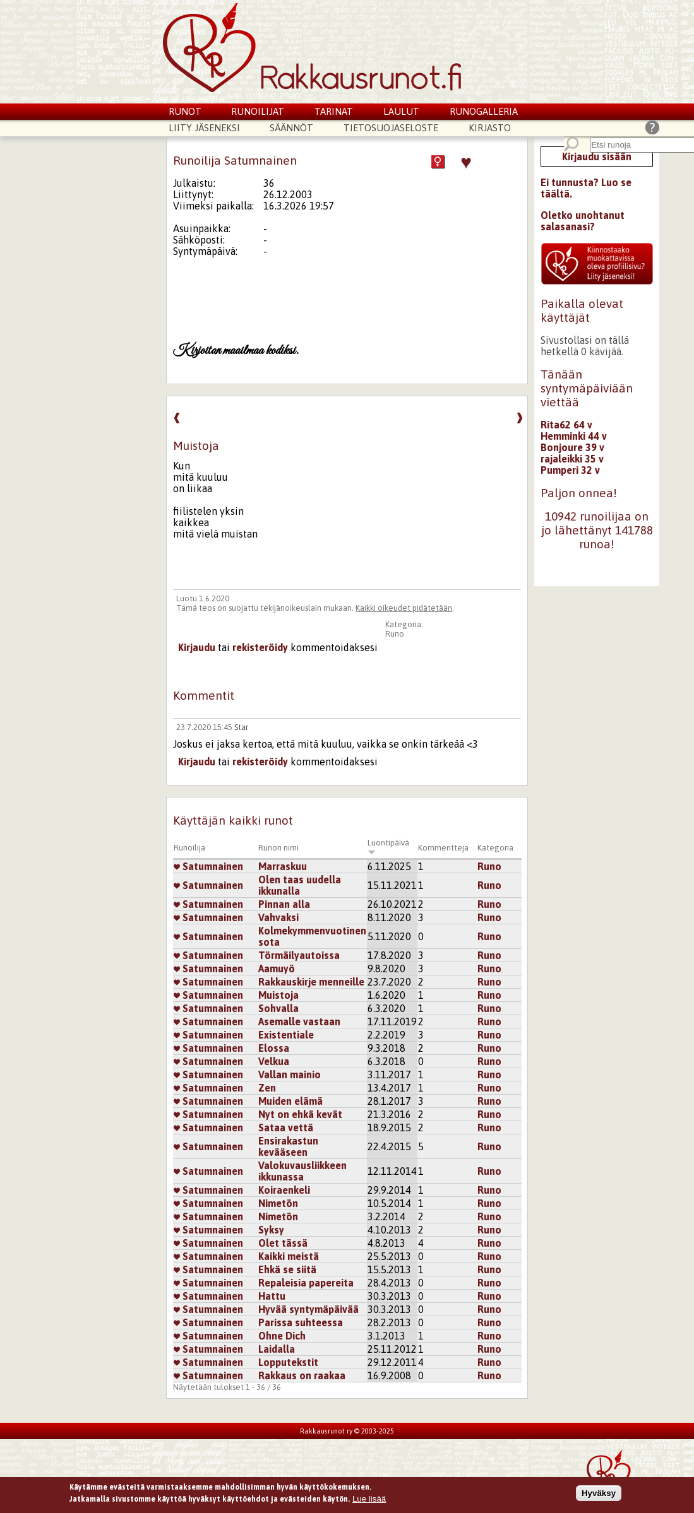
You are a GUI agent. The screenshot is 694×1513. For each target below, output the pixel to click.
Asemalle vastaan (299, 1021)
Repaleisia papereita (306, 1282)
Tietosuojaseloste (391, 127)
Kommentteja (443, 847)
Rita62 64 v (566, 424)
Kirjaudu (196, 647)
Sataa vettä (285, 1127)
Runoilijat (257, 111)
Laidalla (276, 1349)
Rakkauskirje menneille (311, 981)
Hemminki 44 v (574, 436)
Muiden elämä (290, 1101)
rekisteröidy (260, 647)
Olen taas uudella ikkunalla (299, 885)
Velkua (273, 1061)
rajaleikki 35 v (572, 458)
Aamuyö (276, 968)
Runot (185, 111)
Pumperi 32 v (570, 470)
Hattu (271, 1296)
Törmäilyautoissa (299, 955)
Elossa (273, 1048)
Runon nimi (278, 847)
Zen (267, 1087)
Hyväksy (599, 1497)
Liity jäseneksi (204, 127)
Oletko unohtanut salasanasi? (583, 220)
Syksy (271, 1229)
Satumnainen (208, 866)
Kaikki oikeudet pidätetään (404, 608)
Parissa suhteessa (300, 1322)
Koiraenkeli (284, 1190)
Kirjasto (490, 127)
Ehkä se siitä (287, 1269)
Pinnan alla (284, 904)
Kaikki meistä (288, 1256)
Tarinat (333, 111)
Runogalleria (484, 111)
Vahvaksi (278, 917)
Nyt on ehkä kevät (300, 1114)
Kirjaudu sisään (596, 156)
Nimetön (278, 1203)
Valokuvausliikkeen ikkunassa (302, 1171)
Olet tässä (283, 1243)
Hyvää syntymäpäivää (308, 1309)
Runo (394, 634)
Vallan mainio (289, 1074)
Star (241, 727)
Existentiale (286, 1034)
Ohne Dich (282, 1335)
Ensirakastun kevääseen (288, 1146)
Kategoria (495, 847)
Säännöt (291, 127)
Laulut (401, 111)
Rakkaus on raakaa (301, 1375)
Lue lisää (369, 1502)
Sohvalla (278, 1008)
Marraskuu (282, 866)
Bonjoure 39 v (572, 447)
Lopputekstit (288, 1362)
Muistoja (278, 995)
